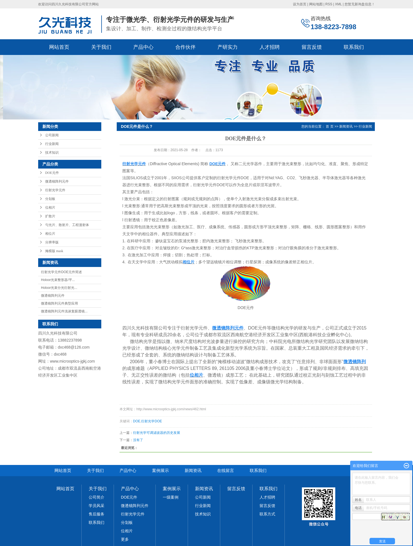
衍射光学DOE (151, 421)
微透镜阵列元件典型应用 (59, 303)
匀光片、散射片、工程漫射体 (67, 225)
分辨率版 (52, 242)
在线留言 (225, 470)
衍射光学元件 (55, 190)
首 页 (329, 126)
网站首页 (59, 47)
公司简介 (96, 497)
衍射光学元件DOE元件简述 (61, 272)
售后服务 (96, 514)
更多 (125, 539)
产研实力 (227, 47)
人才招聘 (270, 47)
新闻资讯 (346, 126)
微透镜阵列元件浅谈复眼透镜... (64, 311)
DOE (136, 421)
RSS (328, 4)
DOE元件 (52, 173)
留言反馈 (312, 47)
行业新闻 (52, 144)
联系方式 (267, 514)
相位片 (50, 234)
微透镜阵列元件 (57, 181)
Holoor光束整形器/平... (58, 280)
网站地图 (316, 4)
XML (338, 4)
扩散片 (50, 216)
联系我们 (354, 47)
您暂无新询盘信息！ (360, 4)
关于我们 (101, 47)
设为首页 (299, 4)
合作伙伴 (185, 47)
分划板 (50, 199)
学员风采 (96, 505)
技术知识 (52, 153)
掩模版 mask (54, 251)
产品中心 (143, 47)
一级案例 (170, 497)
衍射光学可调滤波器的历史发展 (156, 433)
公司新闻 (52, 135)
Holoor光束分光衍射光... (59, 288)
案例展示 (160, 470)
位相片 (50, 207)
